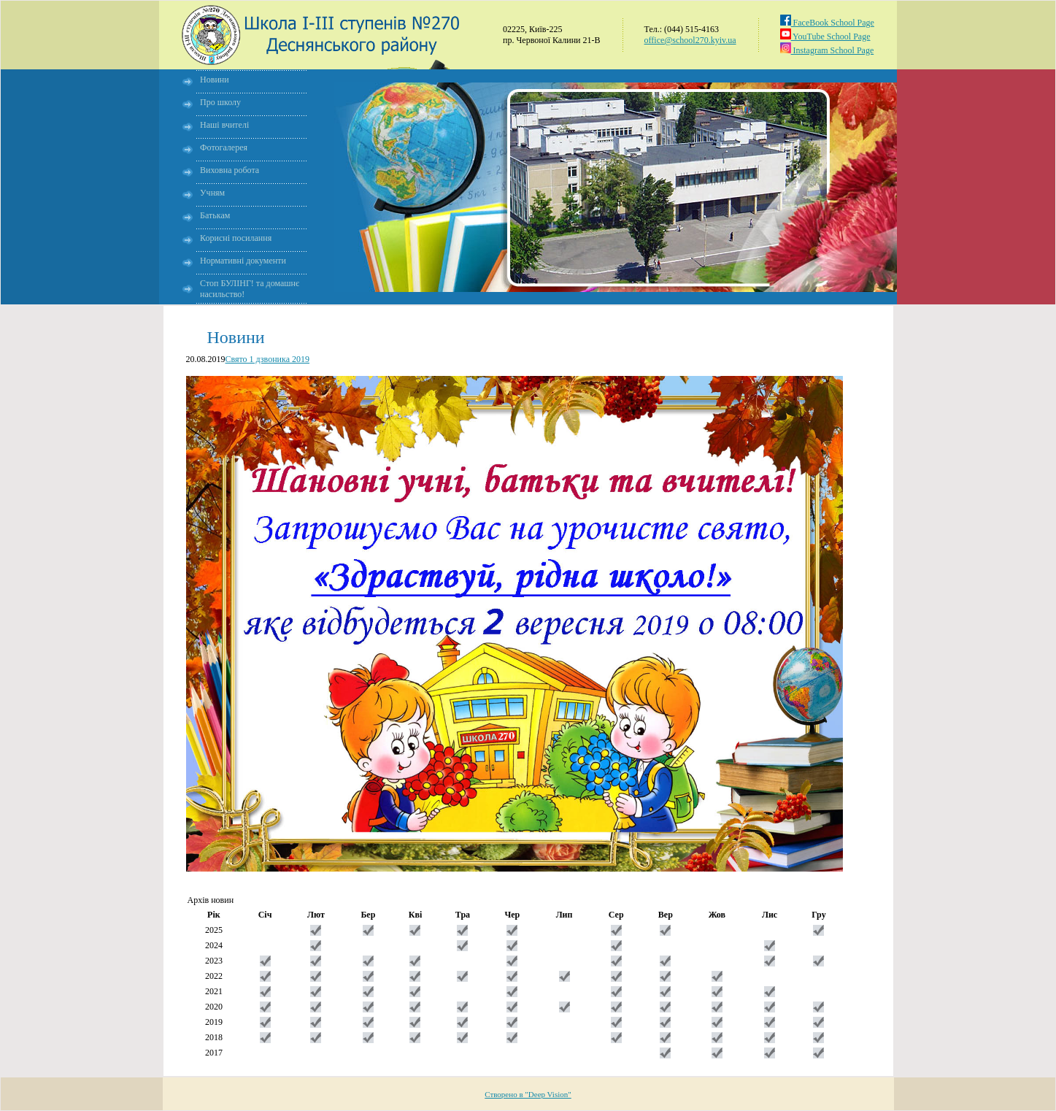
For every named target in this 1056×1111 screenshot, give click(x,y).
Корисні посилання (235, 238)
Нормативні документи (243, 260)
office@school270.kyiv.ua (690, 40)
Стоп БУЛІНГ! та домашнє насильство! (249, 288)
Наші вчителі (224, 125)
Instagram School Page (827, 50)
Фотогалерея (223, 147)
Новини (214, 79)
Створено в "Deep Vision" (528, 1094)
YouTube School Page (825, 36)
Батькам (215, 215)
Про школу (220, 102)
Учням (212, 193)
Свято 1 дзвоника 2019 (268, 359)
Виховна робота (229, 170)
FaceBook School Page (827, 23)
